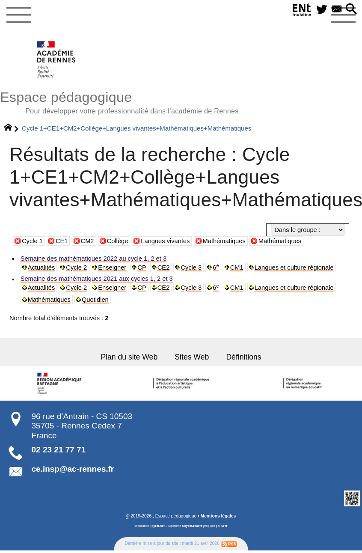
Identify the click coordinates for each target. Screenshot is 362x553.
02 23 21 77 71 (59, 449)
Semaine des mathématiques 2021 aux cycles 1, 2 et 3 (96, 278)
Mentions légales (218, 516)
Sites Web (191, 356)
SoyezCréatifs (192, 525)
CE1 (62, 241)
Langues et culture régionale (292, 267)
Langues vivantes (165, 241)
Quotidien (94, 299)
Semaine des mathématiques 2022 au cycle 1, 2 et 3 (93, 258)
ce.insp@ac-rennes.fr (73, 468)
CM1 (236, 267)
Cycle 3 (190, 267)
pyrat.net (157, 525)
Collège (117, 241)
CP (141, 267)
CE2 (163, 267)
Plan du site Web (129, 356)
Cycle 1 (32, 241)
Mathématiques (224, 241)
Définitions (243, 356)
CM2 (87, 241)
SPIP (224, 525)
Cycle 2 (76, 267)
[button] (351, 9)
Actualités (41, 267)
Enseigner (112, 267)
